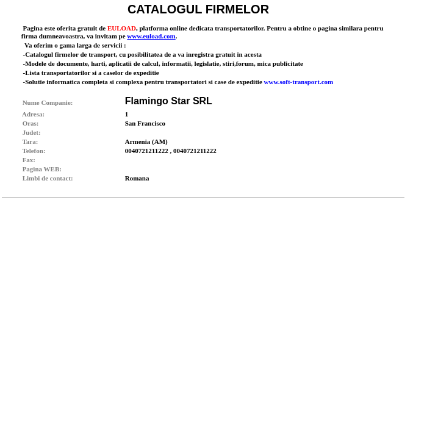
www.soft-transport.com (299, 81)
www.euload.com (151, 36)
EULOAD (121, 28)
